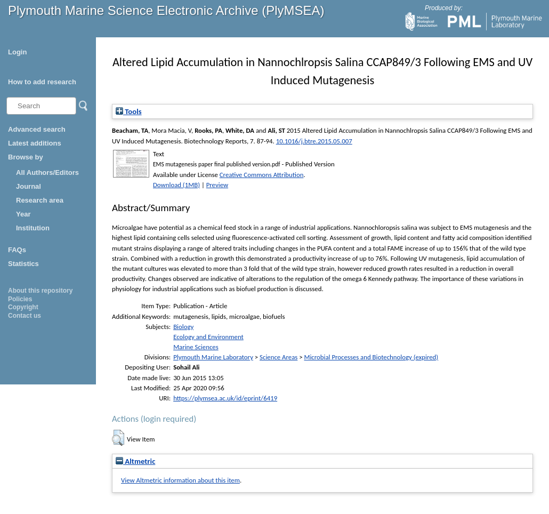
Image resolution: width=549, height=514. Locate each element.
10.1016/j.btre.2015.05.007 (314, 141)
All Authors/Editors (47, 172)
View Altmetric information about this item (180, 480)
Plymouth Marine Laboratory (213, 357)
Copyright (23, 307)
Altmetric (135, 461)
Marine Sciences (196, 347)
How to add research (42, 82)
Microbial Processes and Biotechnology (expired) (371, 357)
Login (17, 52)
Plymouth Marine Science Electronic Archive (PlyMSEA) (166, 10)
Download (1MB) (176, 185)
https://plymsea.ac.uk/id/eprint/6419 (225, 398)
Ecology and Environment (208, 337)
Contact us (24, 315)
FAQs (17, 250)
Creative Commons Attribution (262, 175)
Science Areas (278, 357)
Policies (20, 299)
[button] (118, 438)
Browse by (25, 157)
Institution (33, 228)
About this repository (40, 290)
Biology (183, 327)
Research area (39, 200)
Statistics (23, 264)
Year (23, 214)
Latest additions (34, 143)
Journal (28, 186)
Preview (217, 185)
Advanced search (37, 129)
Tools (129, 111)
